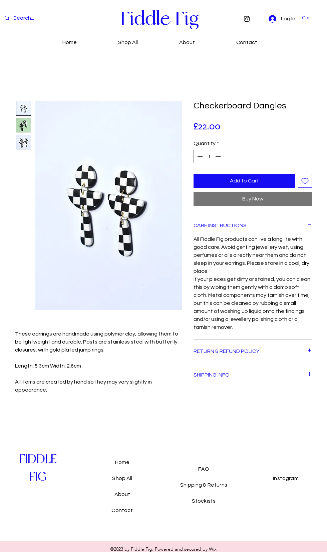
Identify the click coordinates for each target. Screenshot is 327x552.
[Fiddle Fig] (159, 18)
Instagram (285, 478)
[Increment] (218, 156)
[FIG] (38, 477)
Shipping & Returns (203, 485)
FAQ (203, 469)
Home (122, 462)
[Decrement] (199, 156)
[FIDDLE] (38, 459)
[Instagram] (247, 19)
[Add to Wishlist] (305, 181)
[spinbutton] (209, 156)
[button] (311, 18)
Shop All (122, 478)
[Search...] (35, 18)
